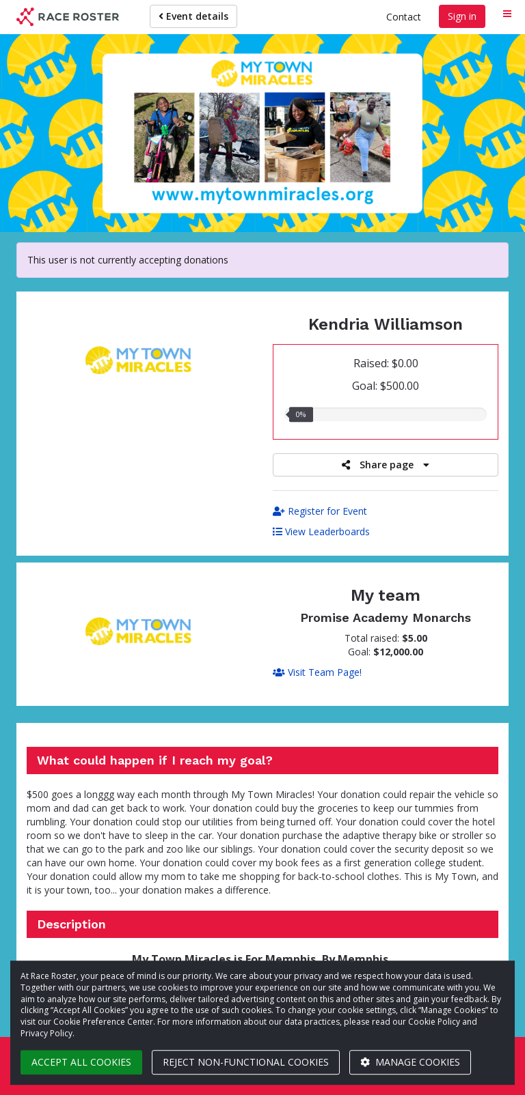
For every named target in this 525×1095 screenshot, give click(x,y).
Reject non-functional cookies (246, 1061)
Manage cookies (410, 1061)
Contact (403, 16)
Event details (193, 16)
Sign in (462, 16)
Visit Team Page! (317, 672)
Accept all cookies (81, 1061)
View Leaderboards (321, 531)
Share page (385, 464)
